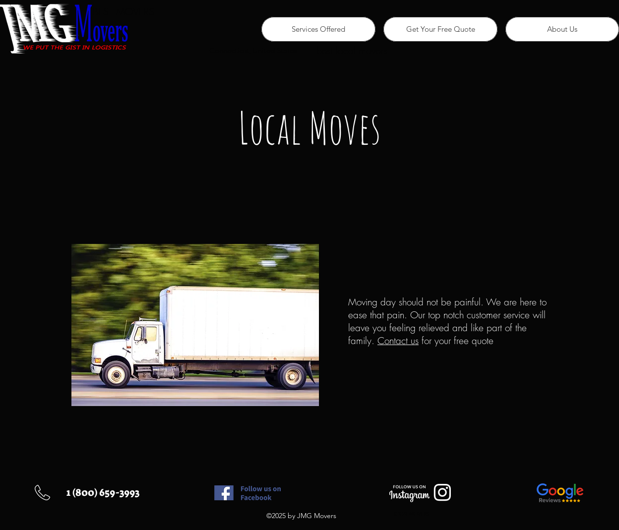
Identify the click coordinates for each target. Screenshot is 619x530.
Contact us (398, 340)
